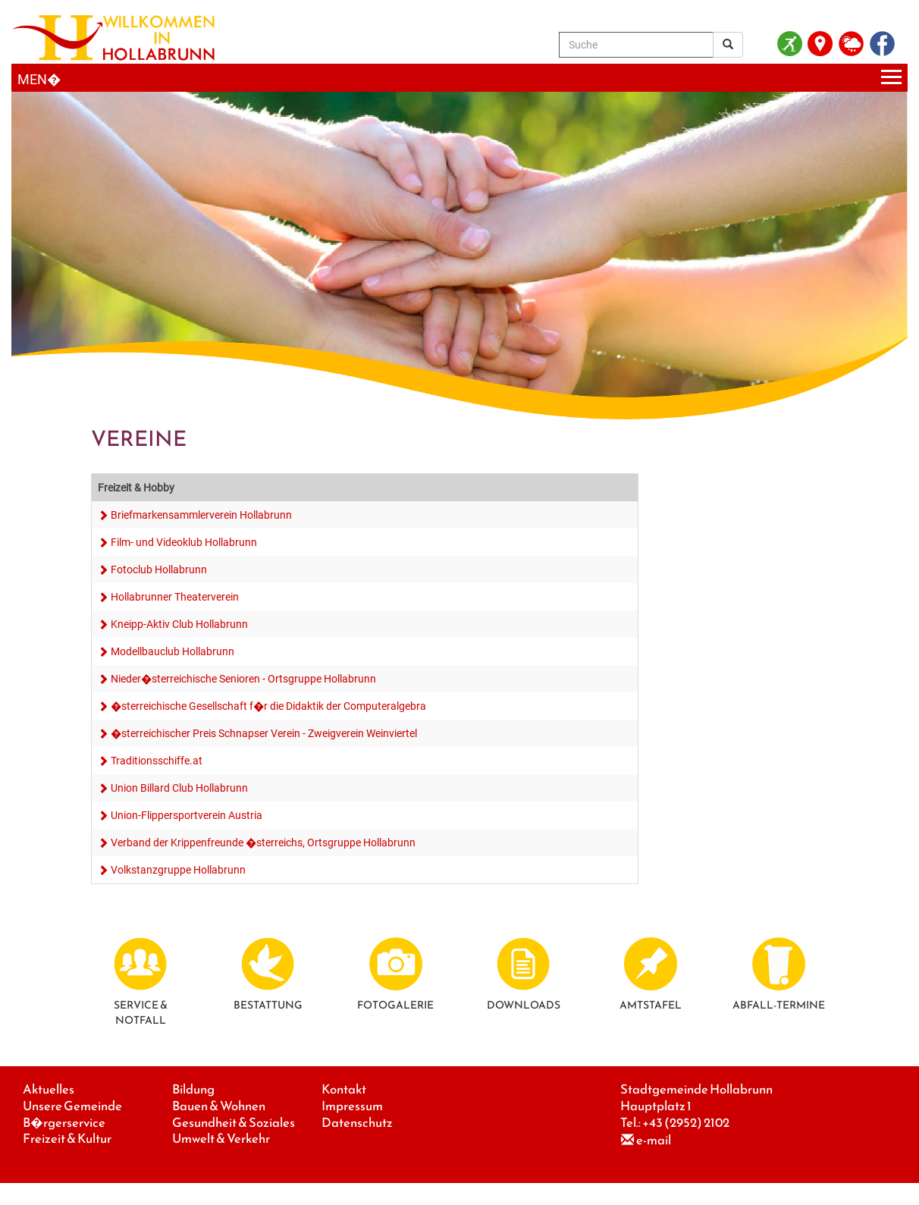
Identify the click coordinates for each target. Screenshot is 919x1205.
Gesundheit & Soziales (233, 1122)
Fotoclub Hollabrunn (159, 569)
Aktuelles (48, 1089)
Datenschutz (357, 1122)
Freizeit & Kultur (67, 1138)
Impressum (352, 1106)
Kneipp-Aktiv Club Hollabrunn (179, 624)
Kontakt (343, 1089)
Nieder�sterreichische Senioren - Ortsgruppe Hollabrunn (243, 679)
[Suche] (636, 45)
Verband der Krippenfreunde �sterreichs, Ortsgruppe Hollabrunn (263, 842)
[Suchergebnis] (728, 45)
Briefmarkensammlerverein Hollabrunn (201, 515)
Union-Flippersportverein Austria (186, 815)
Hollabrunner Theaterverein (175, 597)
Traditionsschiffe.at (156, 761)
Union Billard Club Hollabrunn (179, 788)
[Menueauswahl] (459, 78)
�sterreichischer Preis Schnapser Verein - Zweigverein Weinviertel (264, 733)
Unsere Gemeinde (72, 1106)
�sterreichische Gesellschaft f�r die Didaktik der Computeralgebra (268, 706)
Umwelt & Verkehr (221, 1138)
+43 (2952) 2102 (685, 1122)
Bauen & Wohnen (218, 1106)
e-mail (653, 1140)
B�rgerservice (64, 1122)
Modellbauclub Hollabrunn (172, 651)
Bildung (193, 1089)
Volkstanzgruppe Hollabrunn (178, 870)
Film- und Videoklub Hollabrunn (184, 542)
